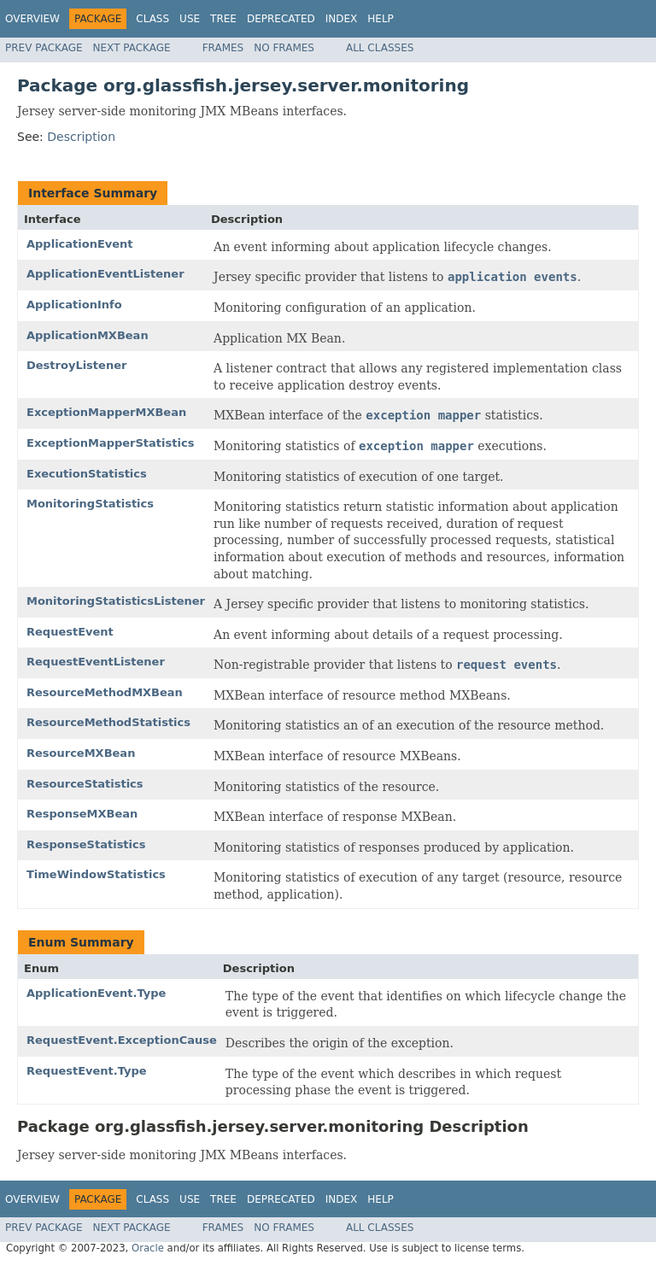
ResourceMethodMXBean (104, 692)
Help (380, 19)
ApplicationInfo (74, 304)
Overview (32, 19)
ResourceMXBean (80, 753)
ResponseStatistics (85, 844)
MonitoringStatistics (90, 503)
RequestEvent (70, 631)
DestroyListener (76, 365)
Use (189, 19)
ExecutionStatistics (86, 473)
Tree (223, 19)
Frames (223, 48)
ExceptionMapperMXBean (106, 412)
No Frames (284, 48)
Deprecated (281, 19)
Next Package (132, 48)
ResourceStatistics (85, 783)
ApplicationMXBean (87, 335)
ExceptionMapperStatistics (110, 443)
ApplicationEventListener (105, 273)
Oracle (148, 1248)
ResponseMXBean (82, 813)
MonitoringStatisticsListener (115, 601)
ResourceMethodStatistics (108, 722)
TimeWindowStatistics (96, 874)
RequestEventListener (95, 661)
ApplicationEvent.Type (96, 993)
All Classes (379, 48)
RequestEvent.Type (86, 1070)
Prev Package (44, 48)
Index (341, 19)
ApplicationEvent (79, 243)
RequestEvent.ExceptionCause (121, 1040)
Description (81, 137)
